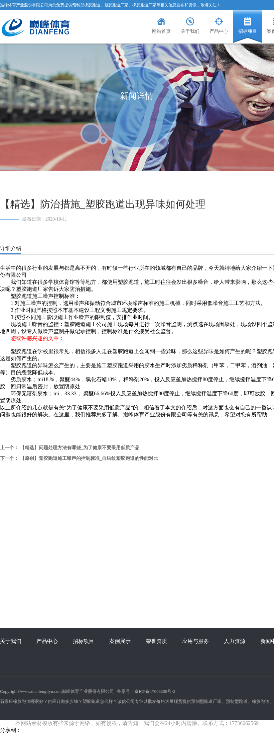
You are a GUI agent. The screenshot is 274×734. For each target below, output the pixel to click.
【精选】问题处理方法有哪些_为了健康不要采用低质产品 (79, 447)
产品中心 (47, 641)
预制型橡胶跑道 (86, 5)
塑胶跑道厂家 (116, 5)
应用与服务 (195, 641)
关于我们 (10, 641)
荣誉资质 (156, 641)
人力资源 (234, 641)
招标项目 (83, 641)
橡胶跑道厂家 (144, 5)
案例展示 (120, 641)
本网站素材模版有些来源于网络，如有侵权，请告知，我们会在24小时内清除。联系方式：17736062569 (137, 723)
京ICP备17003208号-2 (154, 691)
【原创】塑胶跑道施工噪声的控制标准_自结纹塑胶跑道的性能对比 (89, 458)
